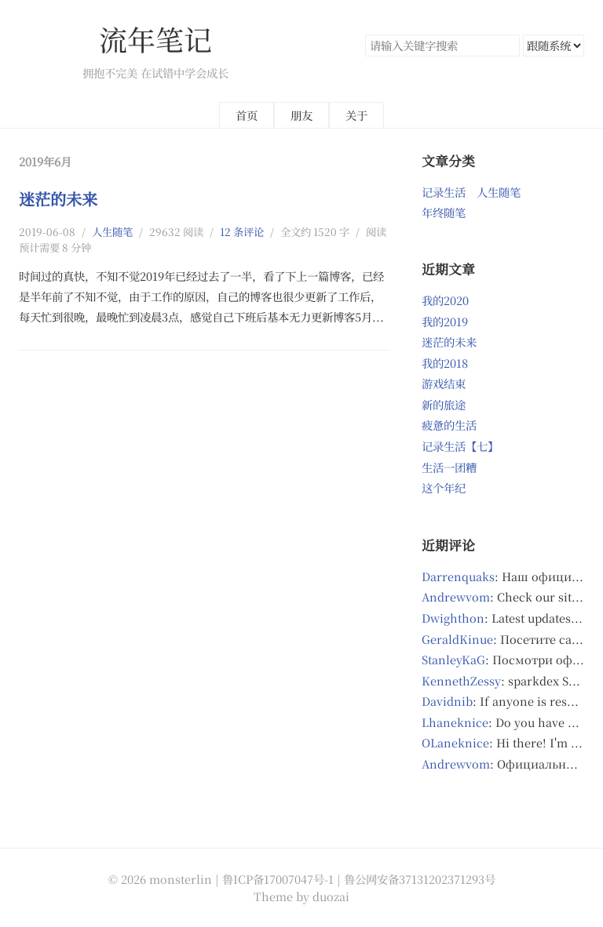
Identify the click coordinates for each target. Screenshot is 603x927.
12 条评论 (242, 231)
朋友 (301, 115)
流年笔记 (155, 39)
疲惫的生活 (449, 424)
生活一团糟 (449, 467)
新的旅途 (444, 404)
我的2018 (445, 362)
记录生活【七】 (460, 446)
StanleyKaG (453, 659)
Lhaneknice (455, 722)
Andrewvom (456, 596)
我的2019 (445, 321)
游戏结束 (444, 383)
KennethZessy (461, 680)
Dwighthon (453, 617)
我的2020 (445, 300)
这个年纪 (444, 487)
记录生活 (444, 192)
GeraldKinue (457, 639)
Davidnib (447, 701)
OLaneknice (455, 742)
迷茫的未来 (58, 198)
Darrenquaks (458, 576)
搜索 (507, 45)
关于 (356, 115)
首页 (247, 115)
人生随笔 (112, 231)
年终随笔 (444, 212)
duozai (330, 896)
